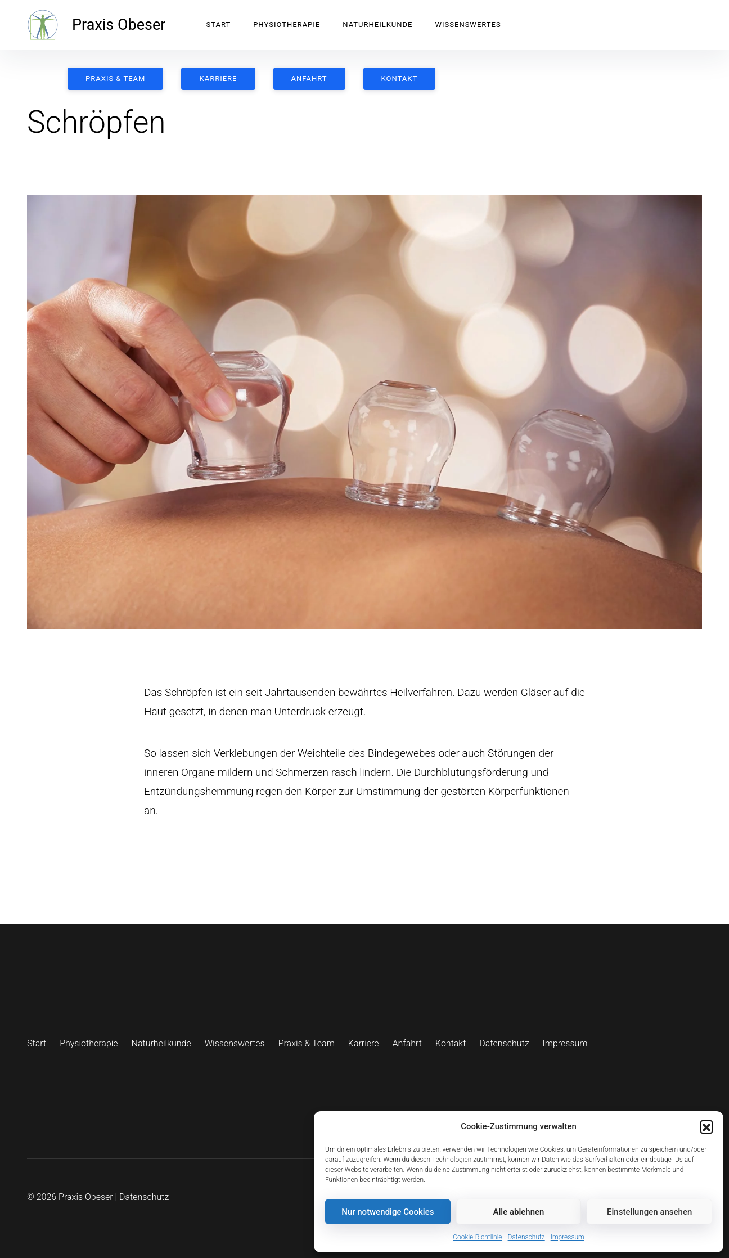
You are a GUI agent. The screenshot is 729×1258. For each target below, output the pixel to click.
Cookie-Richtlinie (477, 1237)
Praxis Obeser (118, 25)
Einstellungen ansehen (649, 1212)
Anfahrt (309, 78)
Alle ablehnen (518, 1212)
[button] (706, 1126)
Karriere (218, 78)
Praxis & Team (115, 78)
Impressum (567, 1237)
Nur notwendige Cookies (387, 1212)
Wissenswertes (468, 24)
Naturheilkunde (377, 24)
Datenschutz (526, 1237)
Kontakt (399, 78)
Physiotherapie (286, 24)
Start (218, 24)
